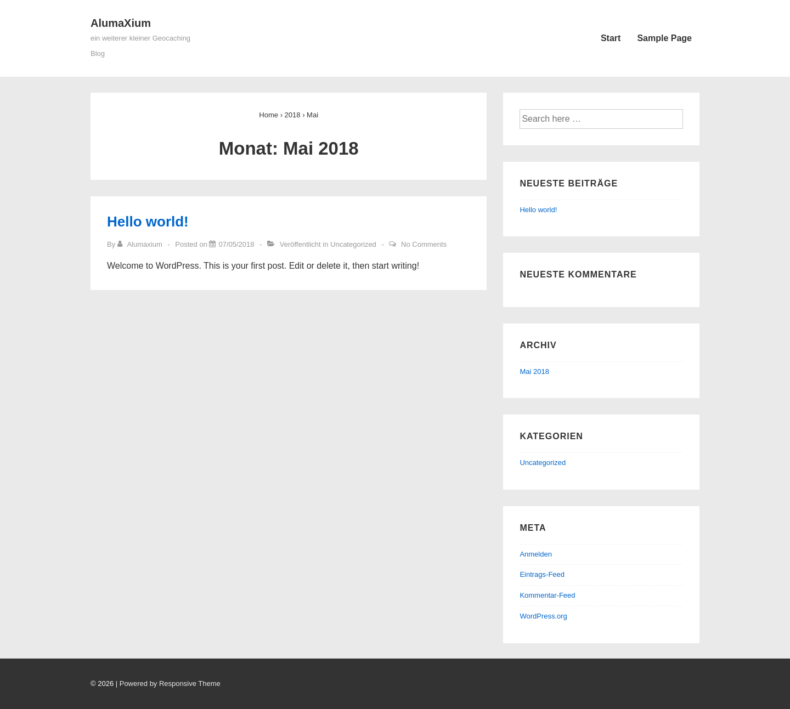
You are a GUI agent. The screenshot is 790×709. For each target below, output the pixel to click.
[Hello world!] (236, 244)
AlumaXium (121, 23)
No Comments (424, 244)
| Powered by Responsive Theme (168, 683)
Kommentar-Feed (547, 595)
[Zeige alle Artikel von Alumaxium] (141, 244)
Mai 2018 (534, 371)
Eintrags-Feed (542, 574)
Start (610, 38)
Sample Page (664, 38)
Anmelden (536, 554)
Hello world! (148, 221)
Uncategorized (353, 244)
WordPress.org (543, 616)
